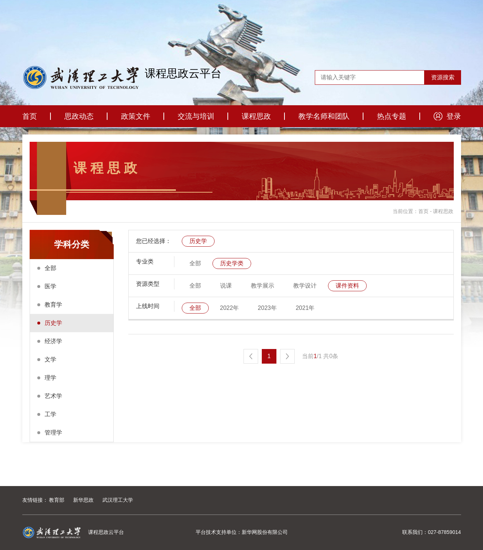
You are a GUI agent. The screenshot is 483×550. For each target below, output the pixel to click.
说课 (226, 285)
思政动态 (79, 116)
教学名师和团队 (324, 116)
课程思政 (256, 116)
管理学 (53, 432)
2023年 (267, 308)
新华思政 (83, 500)
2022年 (229, 308)
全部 (50, 268)
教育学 (53, 304)
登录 (453, 116)
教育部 (56, 500)
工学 (50, 414)
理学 (50, 378)
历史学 (53, 323)
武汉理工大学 (117, 500)
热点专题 (391, 116)
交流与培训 (196, 116)
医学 (50, 286)
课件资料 (347, 285)
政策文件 (135, 116)
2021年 (305, 308)
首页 (29, 116)
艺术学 (53, 396)
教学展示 (262, 285)
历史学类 (232, 263)
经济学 (53, 341)
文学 (50, 359)
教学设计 (305, 285)
